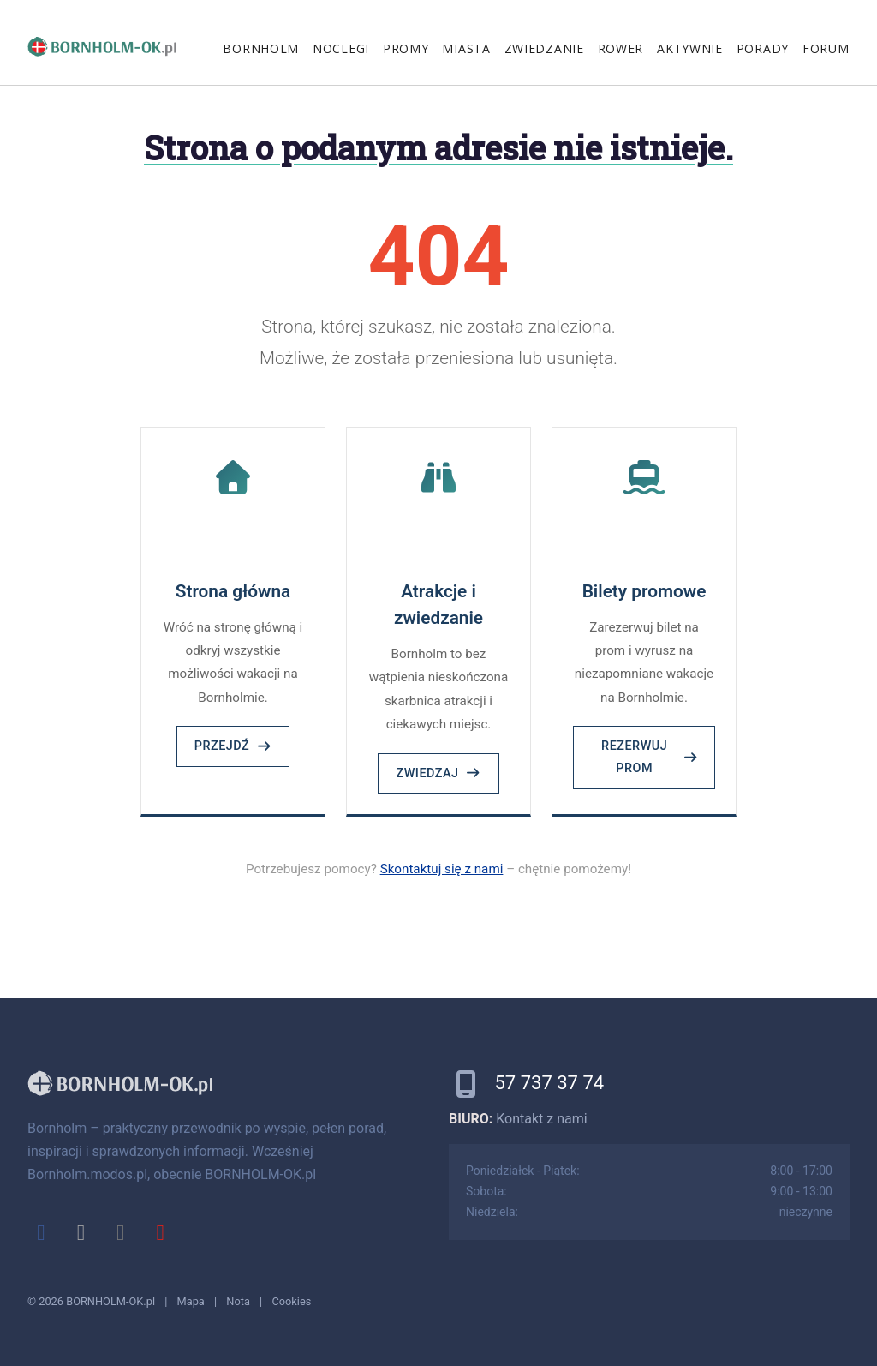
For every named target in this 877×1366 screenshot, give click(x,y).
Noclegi (341, 48)
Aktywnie (690, 48)
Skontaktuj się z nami (442, 869)
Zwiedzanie (544, 48)
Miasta (466, 48)
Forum (826, 48)
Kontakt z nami (541, 1119)
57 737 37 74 (549, 1082)
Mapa (191, 1301)
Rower (621, 48)
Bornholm (261, 48)
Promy (406, 48)
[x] (80, 1232)
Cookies (291, 1301)
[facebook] (41, 1232)
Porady (763, 48)
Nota (238, 1301)
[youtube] (160, 1232)
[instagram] (120, 1232)
